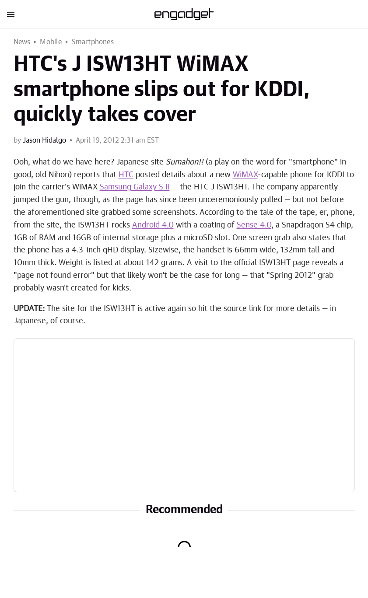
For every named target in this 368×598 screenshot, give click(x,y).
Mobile (51, 41)
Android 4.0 (153, 225)
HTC (126, 175)
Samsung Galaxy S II (135, 187)
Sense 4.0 (254, 225)
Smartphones (93, 41)
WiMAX (245, 175)
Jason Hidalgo (44, 140)
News (22, 41)
